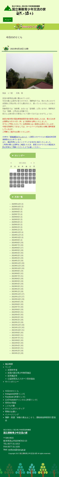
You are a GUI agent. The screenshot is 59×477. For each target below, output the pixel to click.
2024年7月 (16, 245)
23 (23, 182)
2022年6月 (16, 309)
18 (30, 178)
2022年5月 (16, 312)
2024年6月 (16, 248)
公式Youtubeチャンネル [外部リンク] (21, 400)
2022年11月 (16, 297)
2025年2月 (16, 227)
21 (15, 182)
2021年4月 (16, 345)
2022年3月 (16, 317)
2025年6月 (16, 217)
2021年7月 (16, 338)
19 (34, 178)
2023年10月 (16, 268)
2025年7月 (16, 214)
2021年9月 (16, 333)
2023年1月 (16, 291)
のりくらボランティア (15, 409)
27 (11, 186)
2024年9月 (16, 240)
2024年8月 (16, 243)
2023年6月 (16, 279)
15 (19, 178)
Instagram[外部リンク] (15, 394)
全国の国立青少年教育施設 (19, 373)
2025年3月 (16, 225)
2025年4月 (16, 222)
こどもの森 (10, 406)
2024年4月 (16, 253)
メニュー (8, 20)
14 (15, 178)
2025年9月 (16, 209)
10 (26, 174)
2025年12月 (16, 204)
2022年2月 (16, 320)
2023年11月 (16, 266)
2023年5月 (16, 281)
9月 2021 (22, 163)
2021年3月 (16, 348)
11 (30, 174)
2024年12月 (16, 232)
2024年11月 (16, 235)
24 (26, 182)
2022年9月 (16, 302)
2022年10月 (16, 299)
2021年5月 (16, 343)
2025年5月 (16, 219)
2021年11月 (16, 327)
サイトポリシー (12, 382)
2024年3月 (16, 255)
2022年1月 (16, 322)
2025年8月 (16, 212)
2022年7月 (16, 307)
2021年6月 (16, 340)
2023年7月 (16, 276)
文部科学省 (12, 370)
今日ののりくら (12, 391)
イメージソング (12, 414)
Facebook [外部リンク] (15, 397)
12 (34, 174)
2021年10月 (16, 330)
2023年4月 (16, 284)
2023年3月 (16, 286)
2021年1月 (16, 353)
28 (15, 186)
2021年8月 (16, 335)
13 (11, 178)
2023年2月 (16, 289)
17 (26, 178)
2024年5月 (16, 250)
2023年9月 (16, 271)
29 (19, 186)
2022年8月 (16, 304)
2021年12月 (16, 325)
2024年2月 (16, 258)
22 (19, 182)
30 (23, 186)
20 (11, 182)
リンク (8, 367)
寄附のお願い (11, 411)
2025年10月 (16, 207)
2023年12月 (16, 263)
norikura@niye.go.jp (17, 450)
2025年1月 (16, 230)
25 (30, 182)
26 (34, 182)
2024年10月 (16, 237)
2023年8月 (16, 273)
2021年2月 (16, 351)
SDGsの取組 (10, 403)
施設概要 (9, 364)
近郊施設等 (12, 376)
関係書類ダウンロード (18, 137)
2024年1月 (16, 261)
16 (23, 178)
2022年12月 (16, 294)
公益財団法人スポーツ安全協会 (21, 379)
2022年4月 (16, 315)
